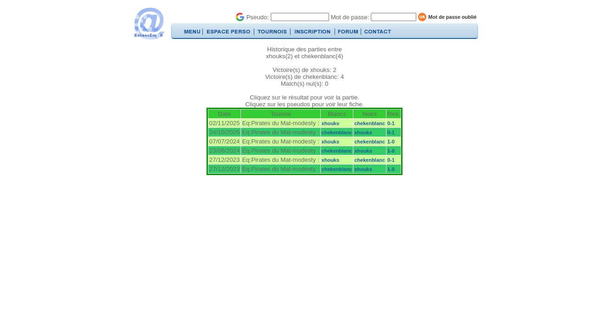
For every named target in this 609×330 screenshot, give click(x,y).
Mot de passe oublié (452, 17)
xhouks (331, 123)
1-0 (391, 141)
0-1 (391, 123)
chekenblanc (369, 123)
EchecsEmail (149, 23)
